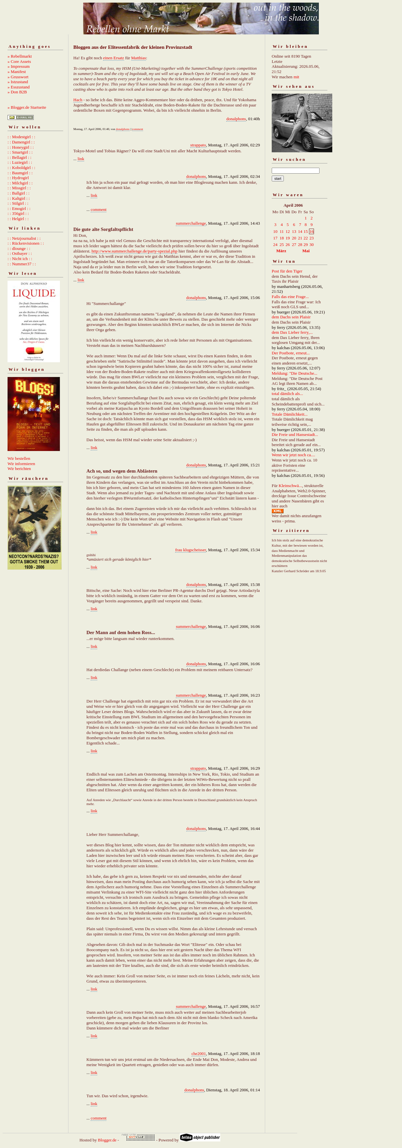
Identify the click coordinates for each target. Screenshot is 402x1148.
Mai (305, 250)
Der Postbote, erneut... (291, 352)
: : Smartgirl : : (20, 152)
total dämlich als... (287, 393)
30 (311, 244)
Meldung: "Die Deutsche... (294, 373)
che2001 (199, 1053)
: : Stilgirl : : (18, 203)
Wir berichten (19, 468)
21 (300, 237)
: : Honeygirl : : (21, 147)
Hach (77, 99)
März (281, 250)
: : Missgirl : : (19, 187)
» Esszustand (19, 87)
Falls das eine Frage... (290, 296)
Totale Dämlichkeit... (290, 414)
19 (287, 237)
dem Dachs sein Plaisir (291, 316)
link (81, 158)
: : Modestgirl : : (21, 136)
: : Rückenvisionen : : (26, 243)
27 (294, 244)
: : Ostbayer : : (20, 253)
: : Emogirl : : (19, 208)
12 (287, 231)
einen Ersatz (113, 57)
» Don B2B (17, 91)
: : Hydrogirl (18, 177)
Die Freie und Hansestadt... (295, 434)
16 (311, 231)
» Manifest (17, 71)
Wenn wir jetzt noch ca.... (293, 454)
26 (287, 244)
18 (282, 237)
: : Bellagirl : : (19, 157)
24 (275, 244)
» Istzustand (18, 81)
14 (300, 231)
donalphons (236, 118)
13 (294, 231)
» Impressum (19, 66)
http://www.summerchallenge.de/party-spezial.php (134, 251)
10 (275, 231)
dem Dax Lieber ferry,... (292, 332)
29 (305, 244)
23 (311, 237)
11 (282, 231)
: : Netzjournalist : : (24, 238)
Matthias (138, 57)
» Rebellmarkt (20, 56)
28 (300, 244)
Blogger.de (107, 1140)
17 (275, 237)
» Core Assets (19, 61)
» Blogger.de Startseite (27, 107)
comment (137, 129)
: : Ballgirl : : (18, 193)
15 (305, 231)
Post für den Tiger (287, 271)
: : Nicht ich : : (20, 258)
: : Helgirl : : (18, 218)
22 (305, 237)
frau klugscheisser (190, 549)
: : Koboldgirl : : (21, 167)
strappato (198, 144)
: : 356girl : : (18, 213)
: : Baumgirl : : (20, 172)
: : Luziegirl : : (20, 162)
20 (294, 237)
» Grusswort (18, 76)
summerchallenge (191, 223)
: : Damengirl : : (21, 142)
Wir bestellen (19, 458)
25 (282, 244)
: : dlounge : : (19, 248)
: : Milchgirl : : (20, 182)
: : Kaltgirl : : (19, 198)
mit (296, 76)
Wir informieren (21, 463)
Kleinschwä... (290, 485)
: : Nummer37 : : (22, 263)
